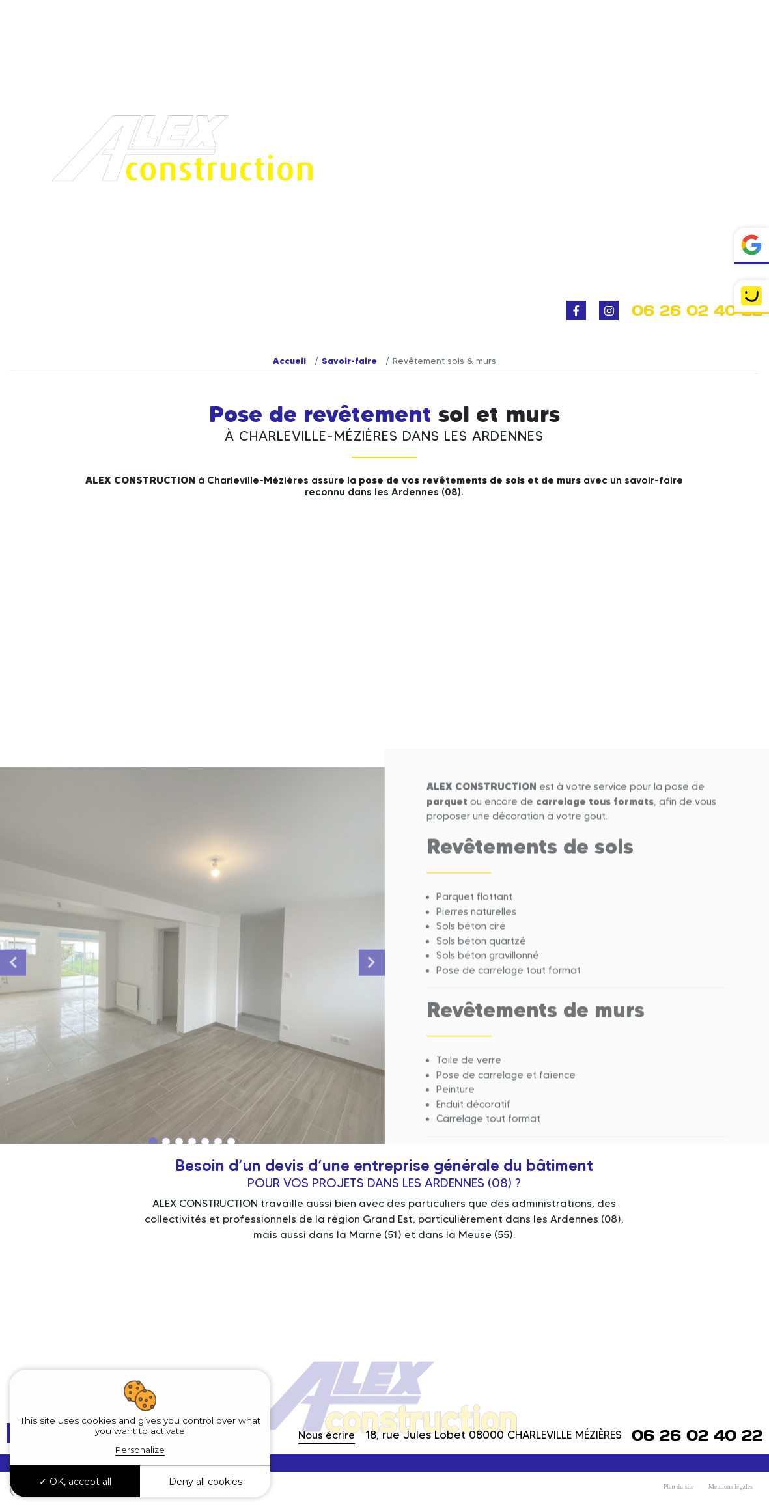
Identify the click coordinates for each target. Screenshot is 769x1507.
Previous (13, 1131)
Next (372, 1131)
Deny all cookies (205, 1481)
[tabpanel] (192, 1131)
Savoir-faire (349, 360)
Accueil (289, 360)
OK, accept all (75, 1481)
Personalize (140, 1450)
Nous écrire (326, 1435)
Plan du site (679, 1486)
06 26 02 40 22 (697, 310)
